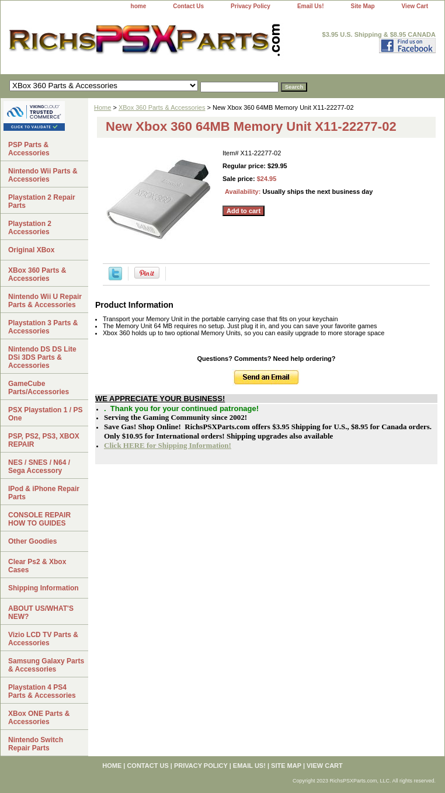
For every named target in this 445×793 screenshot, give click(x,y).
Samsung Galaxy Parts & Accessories (46, 665)
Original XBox (31, 250)
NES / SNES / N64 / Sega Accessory (39, 466)
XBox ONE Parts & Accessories (38, 717)
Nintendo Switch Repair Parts (35, 744)
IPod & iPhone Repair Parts (43, 493)
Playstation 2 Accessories (29, 228)
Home (102, 107)
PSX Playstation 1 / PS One (45, 414)
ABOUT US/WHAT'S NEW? (41, 612)
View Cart (415, 6)
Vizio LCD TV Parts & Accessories (43, 639)
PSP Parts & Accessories (29, 149)
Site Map (362, 6)
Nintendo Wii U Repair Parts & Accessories (45, 301)
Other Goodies (32, 541)
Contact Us (188, 6)
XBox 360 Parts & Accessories (162, 107)
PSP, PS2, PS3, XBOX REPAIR (43, 440)
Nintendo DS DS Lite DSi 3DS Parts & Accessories (42, 357)
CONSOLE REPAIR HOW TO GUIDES (39, 519)
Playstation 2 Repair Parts (41, 201)
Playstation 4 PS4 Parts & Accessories (42, 691)
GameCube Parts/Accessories (38, 388)
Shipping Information (43, 588)
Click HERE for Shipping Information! (167, 445)
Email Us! (310, 6)
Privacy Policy (250, 6)
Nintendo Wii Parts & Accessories (43, 175)
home (139, 6)
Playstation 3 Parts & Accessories (43, 327)
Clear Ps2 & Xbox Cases (37, 566)
